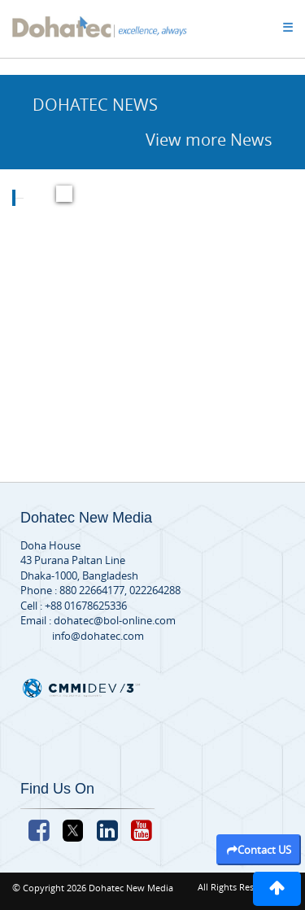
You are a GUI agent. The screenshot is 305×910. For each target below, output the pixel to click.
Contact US (259, 849)
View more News (209, 140)
